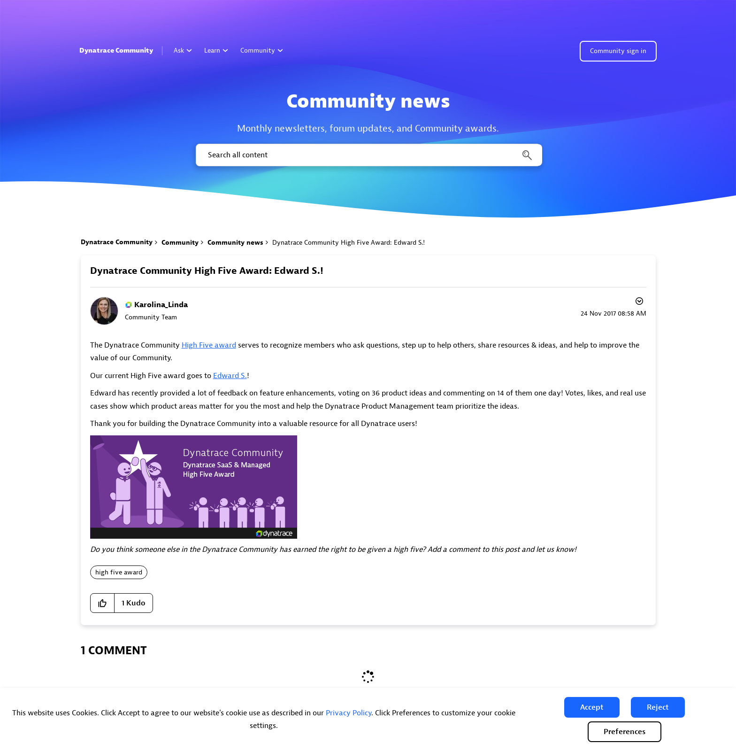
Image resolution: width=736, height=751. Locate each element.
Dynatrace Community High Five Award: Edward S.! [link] (348, 243)
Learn (216, 50)
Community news (235, 243)
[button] (592, 707)
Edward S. (230, 375)
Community (261, 50)
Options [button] (638, 302)
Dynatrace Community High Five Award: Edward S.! (206, 271)
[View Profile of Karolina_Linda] (161, 305)
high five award (118, 572)
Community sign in (618, 51)
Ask (183, 50)
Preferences (624, 731)
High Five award (209, 345)
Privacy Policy (348, 713)
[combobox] (368, 155)
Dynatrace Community (116, 50)
